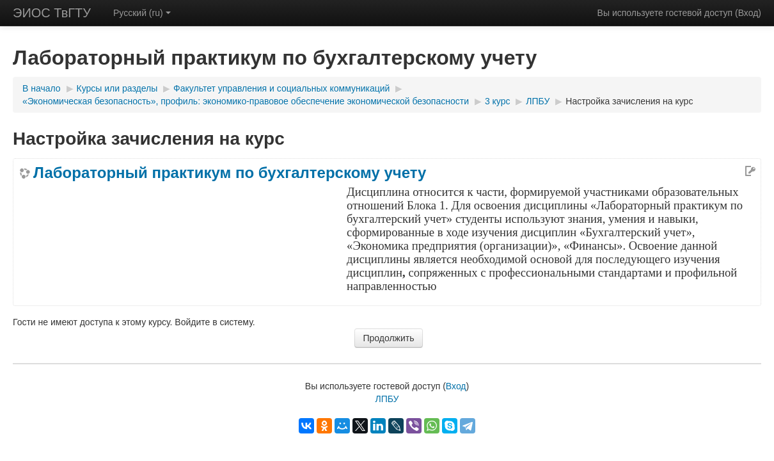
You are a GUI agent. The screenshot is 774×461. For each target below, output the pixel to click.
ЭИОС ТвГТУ (52, 13)
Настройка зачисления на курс (629, 101)
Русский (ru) (142, 13)
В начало (41, 88)
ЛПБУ (537, 101)
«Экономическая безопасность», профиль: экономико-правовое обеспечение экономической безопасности (245, 101)
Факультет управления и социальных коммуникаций (281, 88)
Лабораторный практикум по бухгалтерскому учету (229, 173)
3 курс (497, 101)
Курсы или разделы (117, 88)
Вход (748, 13)
